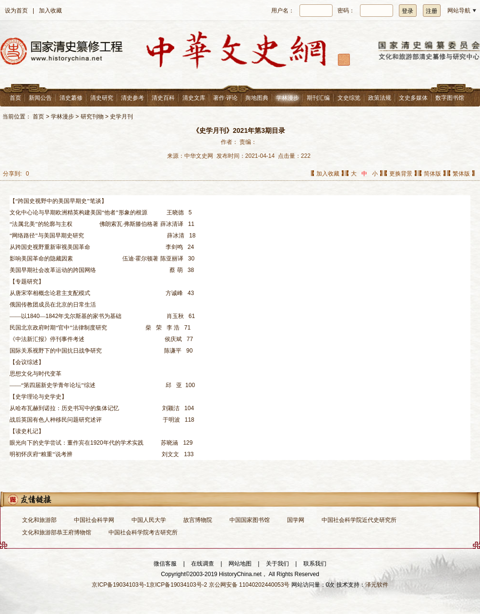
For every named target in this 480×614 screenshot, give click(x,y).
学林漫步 (287, 97)
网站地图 (240, 563)
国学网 (295, 520)
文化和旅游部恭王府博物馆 (56, 532)
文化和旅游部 (39, 520)
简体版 (432, 173)
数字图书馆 (449, 97)
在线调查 (202, 563)
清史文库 (193, 97)
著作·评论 (225, 97)
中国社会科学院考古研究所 (143, 532)
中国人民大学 (149, 520)
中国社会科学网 (94, 520)
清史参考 (132, 97)
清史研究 (101, 97)
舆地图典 (256, 97)
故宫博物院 (197, 520)
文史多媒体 (413, 97)
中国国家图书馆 (249, 520)
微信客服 (165, 563)
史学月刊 (121, 116)
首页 (15, 97)
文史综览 (348, 97)
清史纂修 (71, 97)
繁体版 (461, 173)
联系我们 (314, 563)
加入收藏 (50, 10)
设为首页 (16, 10)
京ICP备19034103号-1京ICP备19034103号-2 (149, 584)
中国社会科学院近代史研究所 (359, 520)
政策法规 (379, 97)
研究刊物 (92, 116)
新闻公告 (40, 97)
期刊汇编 (318, 97)
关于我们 (277, 563)
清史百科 (163, 97)
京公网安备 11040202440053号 (249, 584)
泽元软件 (376, 584)
